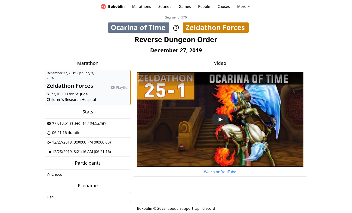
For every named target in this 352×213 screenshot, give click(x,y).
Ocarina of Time (140, 27)
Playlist (119, 87)
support (186, 208)
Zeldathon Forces (216, 27)
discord (208, 208)
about (172, 208)
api (198, 208)
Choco (54, 174)
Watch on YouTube (220, 171)
